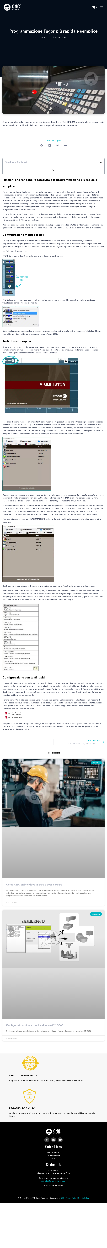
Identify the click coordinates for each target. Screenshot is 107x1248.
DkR (62, 1198)
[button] (41, 145)
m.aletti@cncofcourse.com (53, 1181)
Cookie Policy (83, 1198)
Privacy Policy (71, 1198)
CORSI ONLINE (53, 1156)
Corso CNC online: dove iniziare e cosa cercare (34, 884)
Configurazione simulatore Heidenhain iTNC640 (34, 1025)
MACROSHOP (53, 1152)
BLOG (53, 1159)
